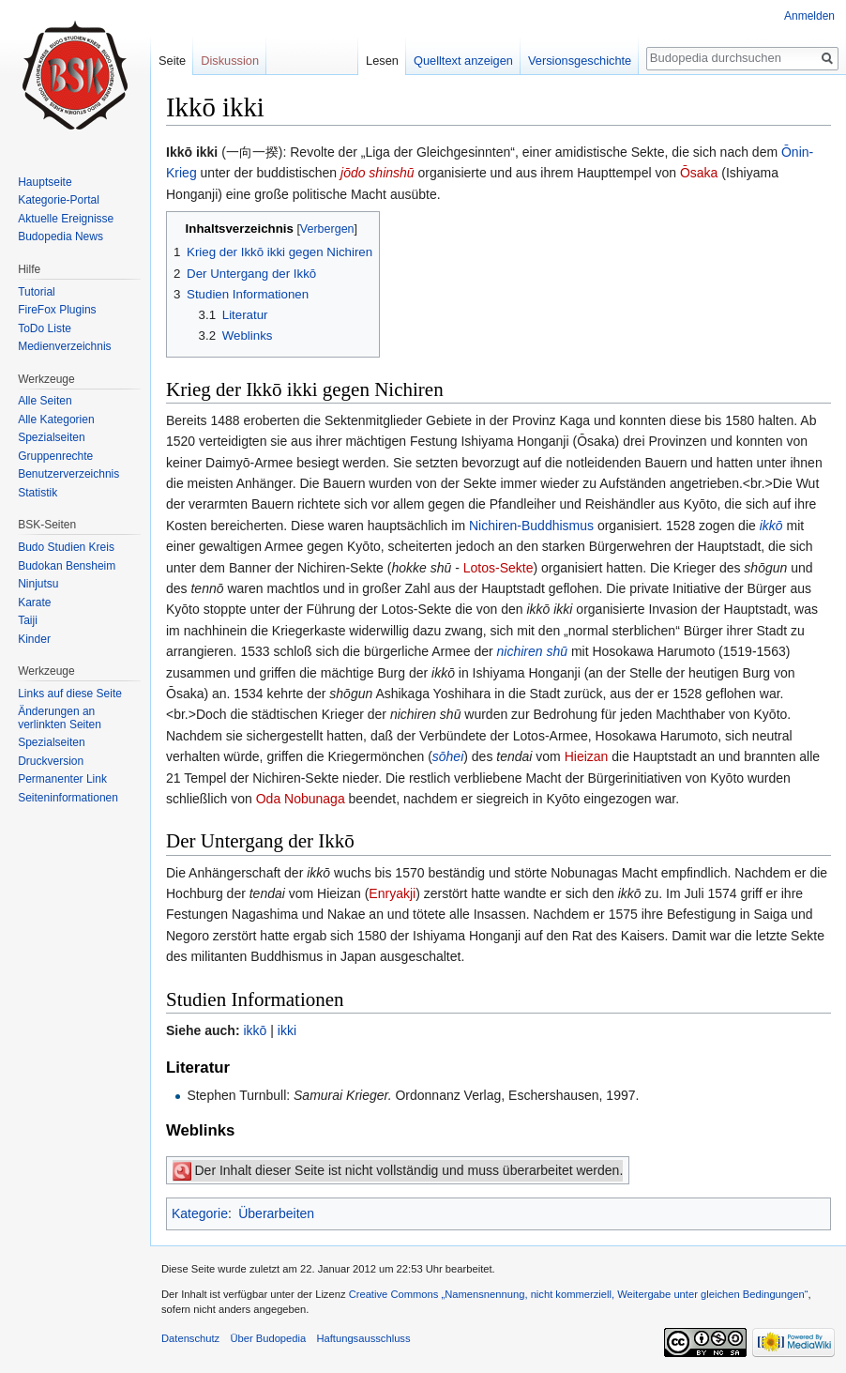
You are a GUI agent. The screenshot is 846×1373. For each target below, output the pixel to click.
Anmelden (809, 16)
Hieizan (587, 756)
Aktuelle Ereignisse (65, 218)
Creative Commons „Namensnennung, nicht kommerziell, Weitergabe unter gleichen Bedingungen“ (578, 1294)
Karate (34, 602)
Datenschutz (190, 1338)
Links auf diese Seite (70, 693)
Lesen (382, 60)
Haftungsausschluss (363, 1338)
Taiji (28, 620)
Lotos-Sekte (498, 567)
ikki (287, 1030)
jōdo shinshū (377, 172)
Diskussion (230, 60)
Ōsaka (699, 172)
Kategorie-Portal (58, 199)
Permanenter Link (62, 779)
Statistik (37, 492)
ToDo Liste (44, 328)
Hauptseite (44, 182)
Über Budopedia (268, 1338)
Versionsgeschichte (579, 60)
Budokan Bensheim (66, 565)
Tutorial (36, 291)
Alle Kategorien (56, 419)
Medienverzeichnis (64, 346)
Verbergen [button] (327, 229)
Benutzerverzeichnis (68, 474)
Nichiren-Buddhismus (531, 525)
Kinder (34, 639)
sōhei (447, 756)
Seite (172, 60)
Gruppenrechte (55, 456)
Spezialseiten (51, 437)
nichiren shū (532, 651)
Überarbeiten (276, 1213)
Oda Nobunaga (300, 798)
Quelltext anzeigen (463, 60)
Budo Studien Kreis (66, 547)
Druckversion (50, 761)
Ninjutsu (38, 583)
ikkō (771, 525)
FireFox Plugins (57, 309)
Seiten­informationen (68, 797)
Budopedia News (60, 236)
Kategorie (200, 1213)
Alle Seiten (44, 400)
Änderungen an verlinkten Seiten (59, 718)
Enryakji (392, 893)
